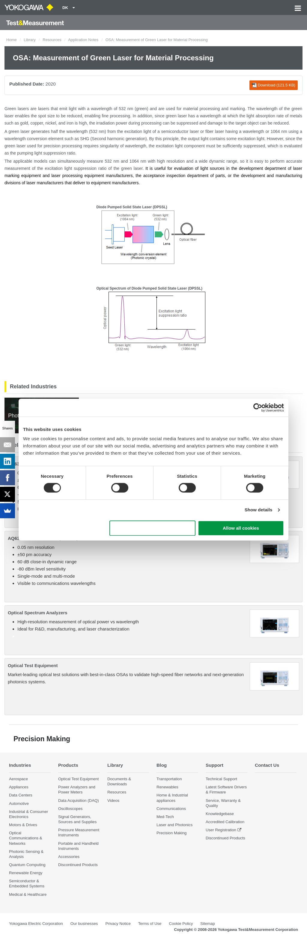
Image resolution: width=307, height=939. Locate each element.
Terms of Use (150, 923)
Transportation (169, 779)
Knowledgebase (220, 813)
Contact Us (267, 765)
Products (68, 765)
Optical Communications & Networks (25, 838)
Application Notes (83, 40)
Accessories (68, 856)
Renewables (167, 787)
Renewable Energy (25, 873)
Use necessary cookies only (153, 528)
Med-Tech (165, 816)
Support (214, 765)
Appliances (18, 787)
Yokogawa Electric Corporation (36, 923)
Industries (20, 765)
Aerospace (18, 779)
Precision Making (171, 833)
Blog (161, 765)
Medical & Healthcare (27, 894)
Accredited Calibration (225, 822)
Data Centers (20, 795)
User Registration (221, 830)
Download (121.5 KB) (273, 85)
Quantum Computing (27, 864)
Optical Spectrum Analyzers (37, 612)
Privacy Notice (117, 923)
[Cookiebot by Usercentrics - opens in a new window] (257, 407)
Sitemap (207, 923)
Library (30, 40)
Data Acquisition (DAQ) (78, 800)
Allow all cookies (241, 528)
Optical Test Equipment (33, 665)
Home (11, 40)
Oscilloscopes (70, 808)
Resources (52, 40)
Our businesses (84, 923)
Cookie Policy (181, 923)
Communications (171, 808)
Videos (113, 800)
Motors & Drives (23, 825)
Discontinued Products (78, 864)
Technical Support (221, 779)
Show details (259, 510)
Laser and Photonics (174, 825)
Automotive (19, 803)
